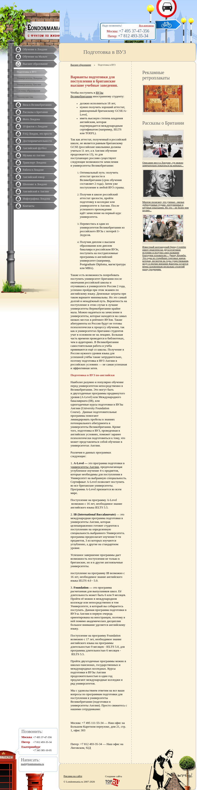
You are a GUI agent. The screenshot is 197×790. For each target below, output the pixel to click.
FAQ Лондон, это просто (37, 133)
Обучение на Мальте (35, 56)
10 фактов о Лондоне (35, 126)
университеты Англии (84, 467)
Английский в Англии (36, 191)
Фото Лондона (31, 119)
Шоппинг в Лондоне (35, 184)
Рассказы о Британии (35, 112)
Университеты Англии (29, 84)
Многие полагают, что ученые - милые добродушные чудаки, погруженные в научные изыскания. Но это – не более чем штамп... (165, 206)
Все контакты (146, 25)
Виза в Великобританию (37, 104)
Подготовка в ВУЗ (26, 71)
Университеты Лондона (29, 78)
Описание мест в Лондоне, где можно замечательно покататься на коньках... (163, 164)
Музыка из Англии (34, 155)
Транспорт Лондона (34, 162)
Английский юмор (34, 177)
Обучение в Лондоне (35, 49)
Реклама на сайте (72, 776)
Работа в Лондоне (33, 169)
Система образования (28, 90)
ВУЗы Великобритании (86, 94)
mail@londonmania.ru (32, 764)
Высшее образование (35, 63)
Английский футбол (35, 148)
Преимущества (25, 96)
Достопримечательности (37, 141)
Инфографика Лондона (36, 198)
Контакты (28, 206)
